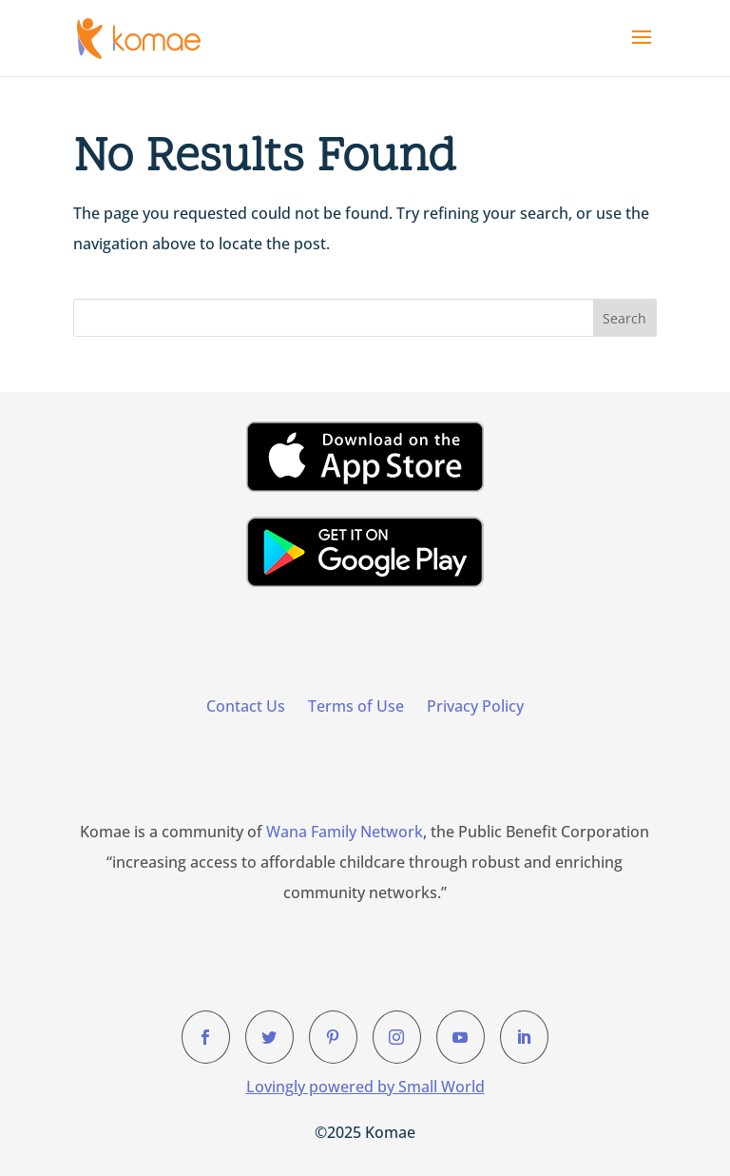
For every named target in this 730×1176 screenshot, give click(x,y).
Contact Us (245, 706)
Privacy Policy (475, 706)
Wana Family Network (344, 831)
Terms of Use (356, 706)
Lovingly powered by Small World (365, 1086)
